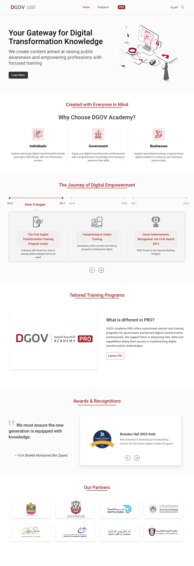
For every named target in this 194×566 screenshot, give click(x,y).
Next (137, 456)
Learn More (18, 75)
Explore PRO (115, 355)
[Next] (101, 268)
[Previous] (92, 268)
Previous (128, 456)
